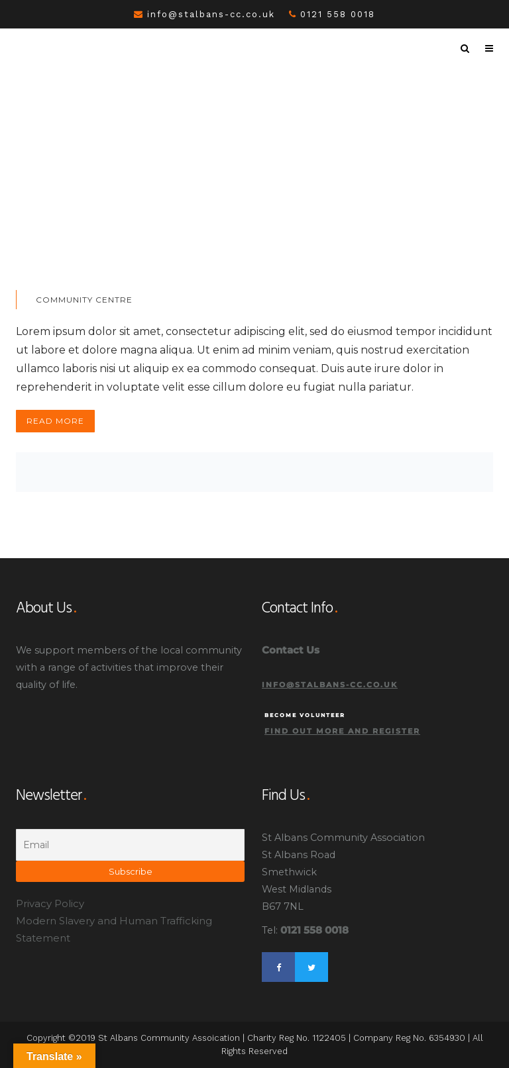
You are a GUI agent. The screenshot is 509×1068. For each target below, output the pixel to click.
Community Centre (84, 300)
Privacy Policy (50, 903)
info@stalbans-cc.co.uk (204, 14)
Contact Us (290, 650)
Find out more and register (342, 731)
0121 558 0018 (332, 14)
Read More (55, 421)
